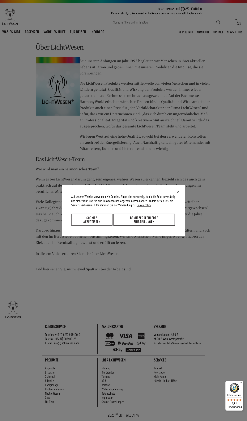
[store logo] (26, 16)
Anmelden (203, 32)
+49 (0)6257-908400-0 (189, 9)
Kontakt (218, 32)
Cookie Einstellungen (112, 402)
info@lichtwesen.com (66, 343)
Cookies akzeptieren (91, 220)
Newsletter (234, 32)
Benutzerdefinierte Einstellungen (144, 220)
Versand (171, 13)
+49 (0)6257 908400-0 (67, 334)
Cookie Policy (144, 205)
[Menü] (241, 383)
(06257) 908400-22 (65, 339)
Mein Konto (186, 32)
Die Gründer (107, 372)
